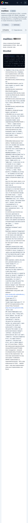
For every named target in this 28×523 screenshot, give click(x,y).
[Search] (21, 2)
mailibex (5, 11)
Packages (3, 8)
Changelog (5, 458)
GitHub (4, 461)
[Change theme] (17, 2)
